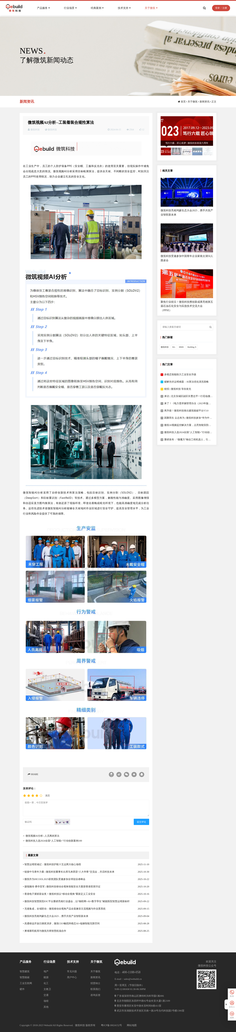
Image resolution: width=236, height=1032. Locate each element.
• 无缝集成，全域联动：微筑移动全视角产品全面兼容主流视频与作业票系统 (64, 908)
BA (173, 347)
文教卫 (47, 989)
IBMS (181, 347)
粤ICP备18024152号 (111, 1025)
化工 (46, 983)
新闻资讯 (204, 101)
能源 (46, 977)
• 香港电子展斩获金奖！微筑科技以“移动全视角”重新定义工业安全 (59, 894)
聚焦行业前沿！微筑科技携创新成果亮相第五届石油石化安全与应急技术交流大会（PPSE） (187, 306)
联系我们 (95, 989)
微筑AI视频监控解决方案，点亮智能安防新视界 (190, 425)
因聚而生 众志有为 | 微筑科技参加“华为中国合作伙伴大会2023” (198, 418)
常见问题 (72, 971)
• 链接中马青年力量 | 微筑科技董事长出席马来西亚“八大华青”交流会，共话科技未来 (68, 871)
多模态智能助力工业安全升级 (180, 374)
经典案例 (98, 9)
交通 (46, 995)
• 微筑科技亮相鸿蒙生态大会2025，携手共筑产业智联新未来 (55, 916)
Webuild (48, 1025)
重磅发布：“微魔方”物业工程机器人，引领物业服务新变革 (196, 439)
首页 (183, 101)
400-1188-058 (131, 972)
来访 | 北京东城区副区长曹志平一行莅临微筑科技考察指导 (195, 396)
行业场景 (71, 9)
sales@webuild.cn (133, 979)
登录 (216, 8)
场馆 (46, 1001)
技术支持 (125, 9)
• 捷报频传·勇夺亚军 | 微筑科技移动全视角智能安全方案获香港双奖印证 (61, 886)
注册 (223, 8)
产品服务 (44, 9)
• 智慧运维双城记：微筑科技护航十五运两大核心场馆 (52, 864)
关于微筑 (152, 9)
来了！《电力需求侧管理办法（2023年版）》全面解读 (193, 403)
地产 (46, 971)
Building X (191, 347)
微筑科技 (52, 129)
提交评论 (141, 822)
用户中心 (72, 977)
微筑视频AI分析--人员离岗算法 (42, 835)
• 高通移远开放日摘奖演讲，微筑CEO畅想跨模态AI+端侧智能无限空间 (61, 923)
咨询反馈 (95, 995)
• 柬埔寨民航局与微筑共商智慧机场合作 (44, 931)
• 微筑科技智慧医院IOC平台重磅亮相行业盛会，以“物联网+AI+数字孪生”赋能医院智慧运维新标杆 (76, 901)
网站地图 (132, 1025)
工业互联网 (26, 983)
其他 (46, 1007)
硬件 (22, 989)
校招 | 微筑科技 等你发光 (177, 389)
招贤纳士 (95, 983)
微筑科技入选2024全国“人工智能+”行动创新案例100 (54, 840)
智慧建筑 (25, 971)
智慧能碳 (25, 977)
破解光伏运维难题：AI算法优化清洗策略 (186, 381)
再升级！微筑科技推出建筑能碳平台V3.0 (186, 410)
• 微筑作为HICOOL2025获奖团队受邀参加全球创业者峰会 (54, 879)
